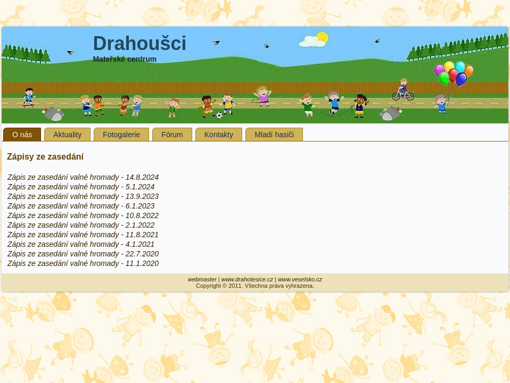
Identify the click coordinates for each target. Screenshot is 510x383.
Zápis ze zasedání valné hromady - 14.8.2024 (83, 177)
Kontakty (218, 134)
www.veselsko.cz (300, 279)
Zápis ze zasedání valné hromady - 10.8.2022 (83, 215)
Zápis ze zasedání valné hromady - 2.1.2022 (80, 225)
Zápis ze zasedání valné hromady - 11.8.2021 (83, 234)
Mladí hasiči (274, 134)
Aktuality (67, 134)
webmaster (202, 279)
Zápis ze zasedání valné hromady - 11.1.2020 (83, 263)
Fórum (172, 134)
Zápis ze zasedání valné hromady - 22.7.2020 (83, 253)
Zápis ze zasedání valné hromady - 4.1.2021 (80, 244)
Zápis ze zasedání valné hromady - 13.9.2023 (83, 196)
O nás (22, 134)
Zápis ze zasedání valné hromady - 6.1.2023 (80, 206)
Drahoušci (139, 43)
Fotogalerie (121, 134)
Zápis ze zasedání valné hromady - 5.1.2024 (80, 186)
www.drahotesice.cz (247, 279)
